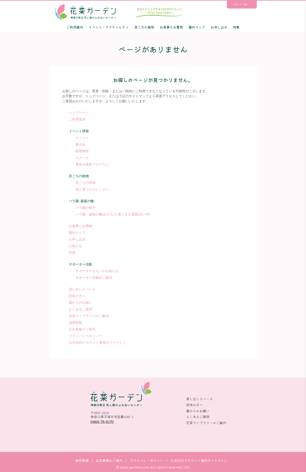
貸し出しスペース (82, 289)
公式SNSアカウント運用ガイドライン (97, 342)
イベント (82, 137)
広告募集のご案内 (82, 329)
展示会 (80, 144)
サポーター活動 (240, 4)
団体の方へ (77, 296)
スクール (82, 157)
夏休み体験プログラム (92, 164)
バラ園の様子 (85, 207)
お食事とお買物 (171, 27)
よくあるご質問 (80, 309)
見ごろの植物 (144, 27)
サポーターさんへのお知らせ (97, 271)
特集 (236, 27)
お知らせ (75, 246)
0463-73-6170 (102, 421)
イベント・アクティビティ (109, 27)
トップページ (79, 113)
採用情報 (75, 322)
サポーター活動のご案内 (93, 277)
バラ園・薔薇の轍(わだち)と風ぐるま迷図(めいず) (112, 214)
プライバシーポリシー (85, 336)
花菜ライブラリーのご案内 (89, 316)
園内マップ (196, 27)
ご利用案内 (74, 27)
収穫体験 (82, 151)
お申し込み (219, 27)
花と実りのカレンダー (92, 189)
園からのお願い (80, 302)
